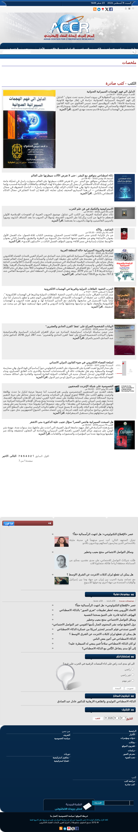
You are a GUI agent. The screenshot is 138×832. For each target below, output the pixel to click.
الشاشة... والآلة (104, 229)
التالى (13, 455)
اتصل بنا (53, 816)
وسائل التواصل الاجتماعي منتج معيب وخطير (108, 551)
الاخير (5, 455)
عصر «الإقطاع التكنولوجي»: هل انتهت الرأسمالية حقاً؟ (103, 534)
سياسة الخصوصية (62, 738)
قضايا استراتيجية (61, 761)
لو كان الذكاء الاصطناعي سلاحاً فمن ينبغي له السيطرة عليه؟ (102, 643)
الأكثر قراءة (111, 601)
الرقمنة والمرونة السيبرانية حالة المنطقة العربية (86, 250)
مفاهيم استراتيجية (60, 757)
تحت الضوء (130, 757)
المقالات (54, 48)
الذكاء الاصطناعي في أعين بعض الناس (114, 638)
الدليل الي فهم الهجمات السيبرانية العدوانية (111, 91)
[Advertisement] (69, 74)
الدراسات (69, 48)
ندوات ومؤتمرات (115, 48)
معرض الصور (129, 754)
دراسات (131, 750)
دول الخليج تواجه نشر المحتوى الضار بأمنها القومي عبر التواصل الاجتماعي (94, 624)
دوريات (67, 754)
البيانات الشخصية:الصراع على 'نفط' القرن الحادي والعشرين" (79, 326)
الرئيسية (14, 48)
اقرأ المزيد (65, 109)
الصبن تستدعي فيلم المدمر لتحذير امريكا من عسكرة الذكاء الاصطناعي (96, 629)
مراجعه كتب (129, 781)
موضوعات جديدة (126, 601)
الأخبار (41, 48)
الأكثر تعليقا (98, 601)
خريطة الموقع (82, 816)
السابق (38, 456)
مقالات (132, 742)
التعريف (66, 735)
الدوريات (84, 48)
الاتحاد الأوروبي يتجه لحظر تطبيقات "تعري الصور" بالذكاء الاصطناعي (97, 610)
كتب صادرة (130, 784)
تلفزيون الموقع (128, 746)
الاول (46, 456)
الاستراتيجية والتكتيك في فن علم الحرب (91, 208)
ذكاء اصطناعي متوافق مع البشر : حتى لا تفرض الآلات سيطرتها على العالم (72, 175)
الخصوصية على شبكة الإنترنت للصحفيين (90, 386)
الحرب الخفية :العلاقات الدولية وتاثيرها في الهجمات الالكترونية (78, 288)
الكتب (98, 48)
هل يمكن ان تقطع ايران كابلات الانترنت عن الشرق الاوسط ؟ (100, 574)
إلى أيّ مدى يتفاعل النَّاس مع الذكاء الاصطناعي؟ (109, 648)
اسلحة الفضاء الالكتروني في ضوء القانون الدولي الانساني (81, 362)
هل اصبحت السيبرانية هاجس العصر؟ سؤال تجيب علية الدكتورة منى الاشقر (71, 421)
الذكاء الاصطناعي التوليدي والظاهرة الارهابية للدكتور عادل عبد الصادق (96, 701)
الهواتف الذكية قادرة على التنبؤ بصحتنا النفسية (110, 614)
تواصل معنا (120, 9)
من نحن (28, 48)
